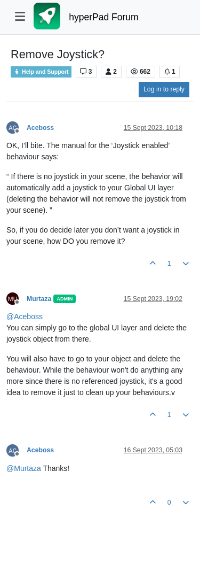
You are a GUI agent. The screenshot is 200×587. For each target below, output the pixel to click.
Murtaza (39, 299)
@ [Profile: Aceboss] (24, 316)
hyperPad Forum (103, 17)
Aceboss (40, 128)
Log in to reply (164, 89)
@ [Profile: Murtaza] (23, 468)
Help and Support (41, 71)
